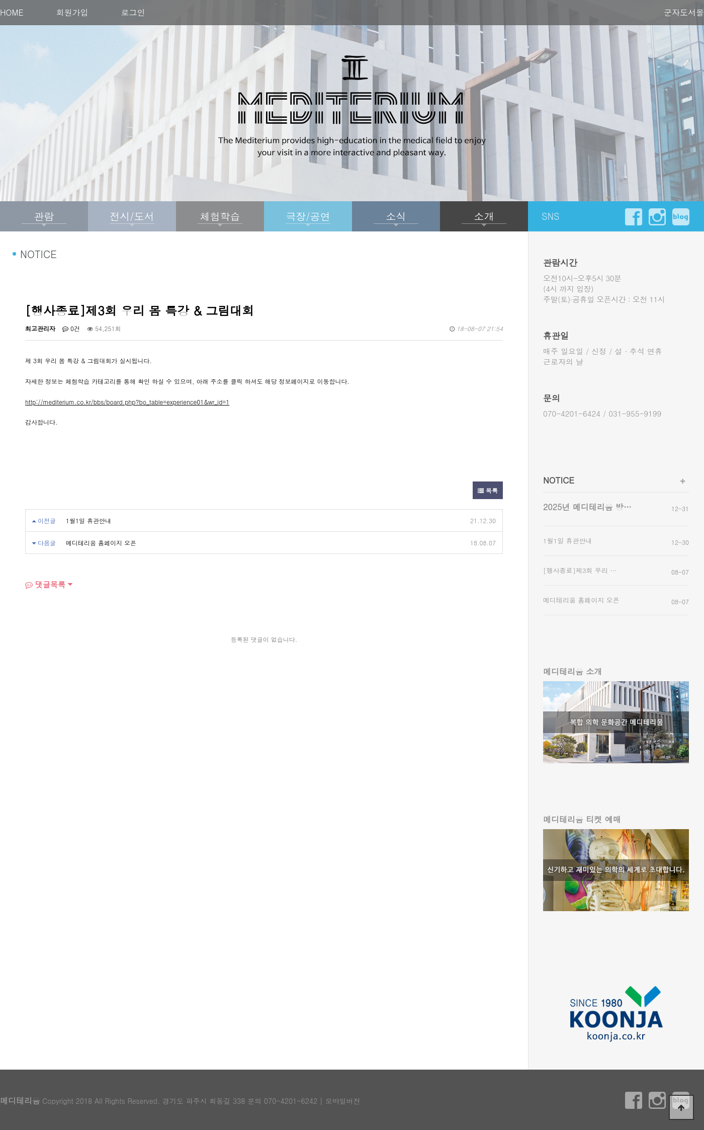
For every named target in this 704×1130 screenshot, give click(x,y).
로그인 (133, 12)
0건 (71, 328)
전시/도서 (132, 216)
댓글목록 (45, 584)
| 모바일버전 (340, 1101)
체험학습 (220, 216)
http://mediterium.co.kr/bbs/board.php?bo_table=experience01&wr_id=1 (127, 401)
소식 (396, 216)
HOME (12, 12)
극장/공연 (308, 216)
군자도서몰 (684, 12)
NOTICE (558, 480)
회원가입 (72, 12)
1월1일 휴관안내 (88, 520)
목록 (488, 490)
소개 (484, 216)
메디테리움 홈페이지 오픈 (101, 542)
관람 (44, 216)
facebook (633, 216)
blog (680, 216)
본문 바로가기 (0, 0)
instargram (657, 216)
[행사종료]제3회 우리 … (580, 570)
